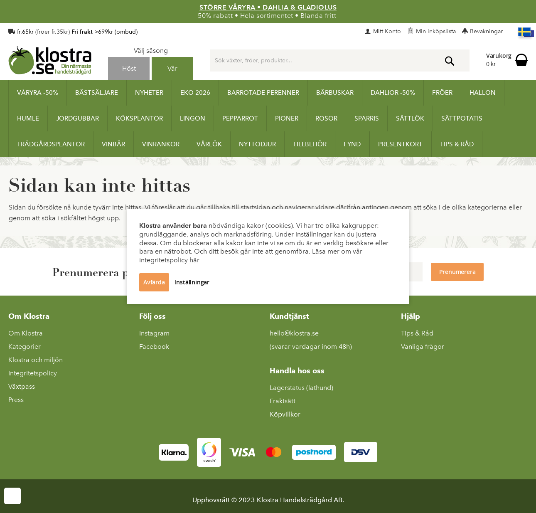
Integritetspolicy (32, 373)
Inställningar (192, 282)
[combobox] (340, 60)
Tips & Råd (417, 333)
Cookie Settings (12, 496)
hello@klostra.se (294, 333)
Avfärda (154, 282)
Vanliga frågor (422, 346)
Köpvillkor (285, 414)
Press (16, 400)
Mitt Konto (387, 31)
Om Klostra (25, 333)
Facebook (154, 346)
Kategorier (24, 346)
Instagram (154, 333)
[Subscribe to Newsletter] (457, 272)
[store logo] (49, 60)
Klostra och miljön (35, 360)
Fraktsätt (282, 401)
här (194, 260)
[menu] (268, 118)
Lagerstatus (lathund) (301, 388)
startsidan (255, 207)
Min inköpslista (436, 31)
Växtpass (21, 386)
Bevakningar (486, 31)
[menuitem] (37, 92)
